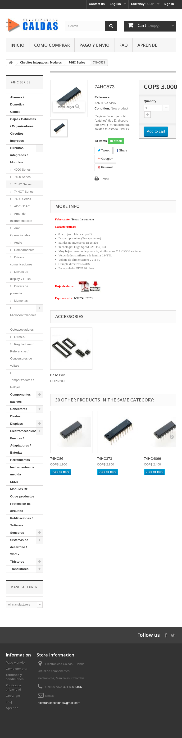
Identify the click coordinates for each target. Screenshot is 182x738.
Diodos (15, 416)
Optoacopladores (22, 329)
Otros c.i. (20, 337)
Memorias (20, 300)
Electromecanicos (23, 431)
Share (122, 150)
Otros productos (22, 496)
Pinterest (105, 167)
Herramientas (20, 460)
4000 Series (22, 169)
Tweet (103, 150)
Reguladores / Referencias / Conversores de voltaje (21, 354)
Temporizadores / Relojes (22, 383)
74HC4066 (152, 458)
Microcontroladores (23, 315)
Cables (15, 112)
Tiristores (17, 561)
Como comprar (52, 45)
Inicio (17, 45)
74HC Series (22, 184)
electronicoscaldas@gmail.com (59, 703)
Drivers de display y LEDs (20, 275)
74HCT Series (23, 191)
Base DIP (57, 375)
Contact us (97, 4)
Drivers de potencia (19, 289)
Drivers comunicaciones (21, 260)
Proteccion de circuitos (20, 507)
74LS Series (22, 199)
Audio (17, 242)
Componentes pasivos (20, 398)
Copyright (13, 695)
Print (105, 179)
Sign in (169, 4)
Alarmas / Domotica (17, 101)
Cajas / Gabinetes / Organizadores (23, 122)
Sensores (17, 532)
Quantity (150, 101)
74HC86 (56, 458)
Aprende (147, 45)
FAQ (123, 45)
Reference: (102, 97)
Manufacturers (24, 587)
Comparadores (24, 250)
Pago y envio (94, 45)
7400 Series (22, 177)
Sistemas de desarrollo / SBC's (19, 547)
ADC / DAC (21, 206)
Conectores (18, 409)
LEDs (14, 481)
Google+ (105, 158)
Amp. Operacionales (20, 231)
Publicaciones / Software (21, 521)
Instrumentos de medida (22, 470)
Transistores (19, 569)
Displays (16, 423)
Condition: (102, 108)
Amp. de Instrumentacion (21, 217)
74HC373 (104, 458)
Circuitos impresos (17, 137)
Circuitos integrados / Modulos (19, 155)
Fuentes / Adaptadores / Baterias (20, 445)
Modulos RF (19, 489)
